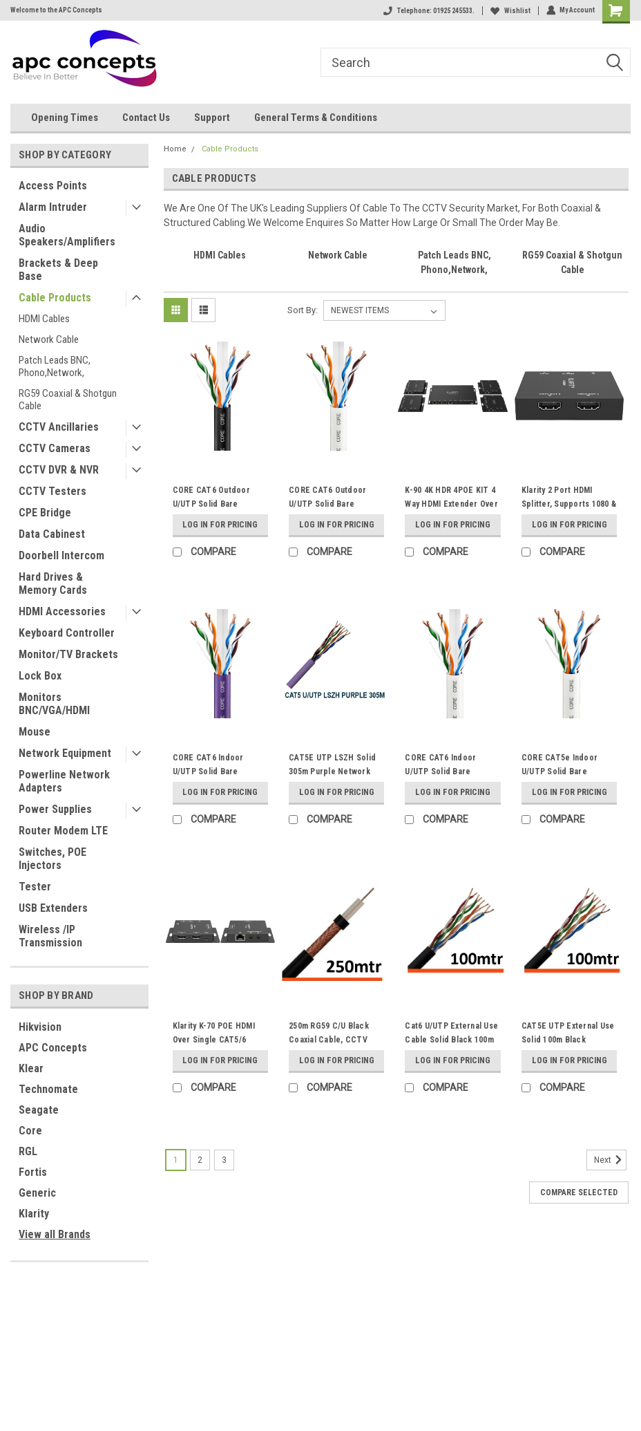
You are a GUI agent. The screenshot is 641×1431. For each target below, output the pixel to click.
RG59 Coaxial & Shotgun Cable (68, 399)
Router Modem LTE (63, 830)
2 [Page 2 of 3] (200, 1160)
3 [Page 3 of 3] (224, 1160)
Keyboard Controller (67, 632)
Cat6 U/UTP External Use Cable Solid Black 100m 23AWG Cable (451, 1039)
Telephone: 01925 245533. (428, 10)
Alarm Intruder (53, 207)
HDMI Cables (44, 318)
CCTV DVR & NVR (59, 469)
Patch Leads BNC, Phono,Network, (54, 366)
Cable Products (55, 297)
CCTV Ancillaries (59, 426)
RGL (28, 1151)
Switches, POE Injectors (52, 858)
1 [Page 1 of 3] (175, 1160)
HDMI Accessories (62, 611)
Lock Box (40, 675)
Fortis (33, 1172)
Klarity (34, 1213)
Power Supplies (55, 809)
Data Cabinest (52, 534)
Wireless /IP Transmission (50, 936)
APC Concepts (53, 1047)
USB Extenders (53, 908)
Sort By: (302, 310)
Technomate (48, 1089)
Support (212, 117)
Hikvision (40, 1027)
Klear (31, 1068)
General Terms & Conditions (315, 117)
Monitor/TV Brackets (68, 654)
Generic (37, 1192)
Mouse (34, 731)
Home (175, 148)
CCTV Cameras (54, 448)
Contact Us (146, 117)
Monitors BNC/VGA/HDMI (54, 704)
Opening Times (64, 117)
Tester (35, 886)
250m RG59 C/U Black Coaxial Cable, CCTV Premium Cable (329, 1039)
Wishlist (510, 10)
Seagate (39, 1109)
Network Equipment (65, 753)
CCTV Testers (52, 491)
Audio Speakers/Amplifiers (67, 235)
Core (30, 1130)
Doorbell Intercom (61, 555)
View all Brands (54, 1234)
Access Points (53, 185)
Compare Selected (579, 1192)
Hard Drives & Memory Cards (53, 583)
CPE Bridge (45, 512)
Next (610, 1160)
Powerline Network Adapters (64, 781)
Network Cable (49, 339)
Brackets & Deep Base (58, 269)
